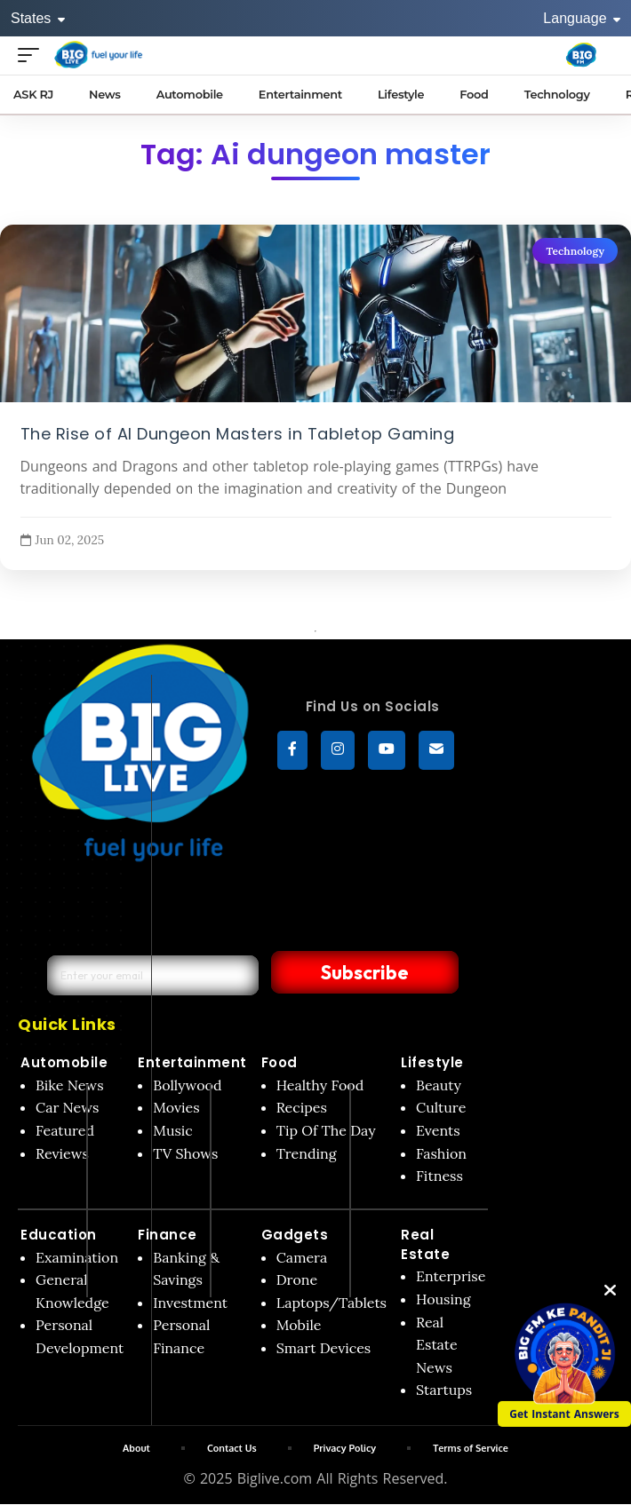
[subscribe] (436, 750)
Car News (67, 1107)
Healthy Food (320, 1085)
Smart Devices (323, 1348)
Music (173, 1130)
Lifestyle (432, 1062)
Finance (167, 1234)
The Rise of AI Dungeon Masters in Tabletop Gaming (237, 433)
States (38, 18)
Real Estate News (437, 1344)
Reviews (62, 1153)
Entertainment (192, 1062)
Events (438, 1130)
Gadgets (295, 1234)
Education (58, 1234)
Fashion (441, 1153)
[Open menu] (33, 54)
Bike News (70, 1085)
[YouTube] (386, 750)
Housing (443, 1299)
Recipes (301, 1107)
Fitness (439, 1175)
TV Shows (185, 1153)
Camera (302, 1257)
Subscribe (353, 972)
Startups (444, 1389)
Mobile (299, 1325)
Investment (190, 1302)
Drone (296, 1279)
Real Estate (425, 1244)
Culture (441, 1107)
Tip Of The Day (326, 1130)
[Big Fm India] (581, 55)
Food (279, 1062)
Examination (77, 1257)
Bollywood (187, 1085)
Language (581, 18)
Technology (575, 250)
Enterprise (450, 1276)
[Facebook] (292, 750)
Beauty (438, 1085)
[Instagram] (338, 750)
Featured (65, 1130)
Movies (176, 1107)
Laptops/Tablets (331, 1302)
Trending (306, 1153)
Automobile (64, 1062)
